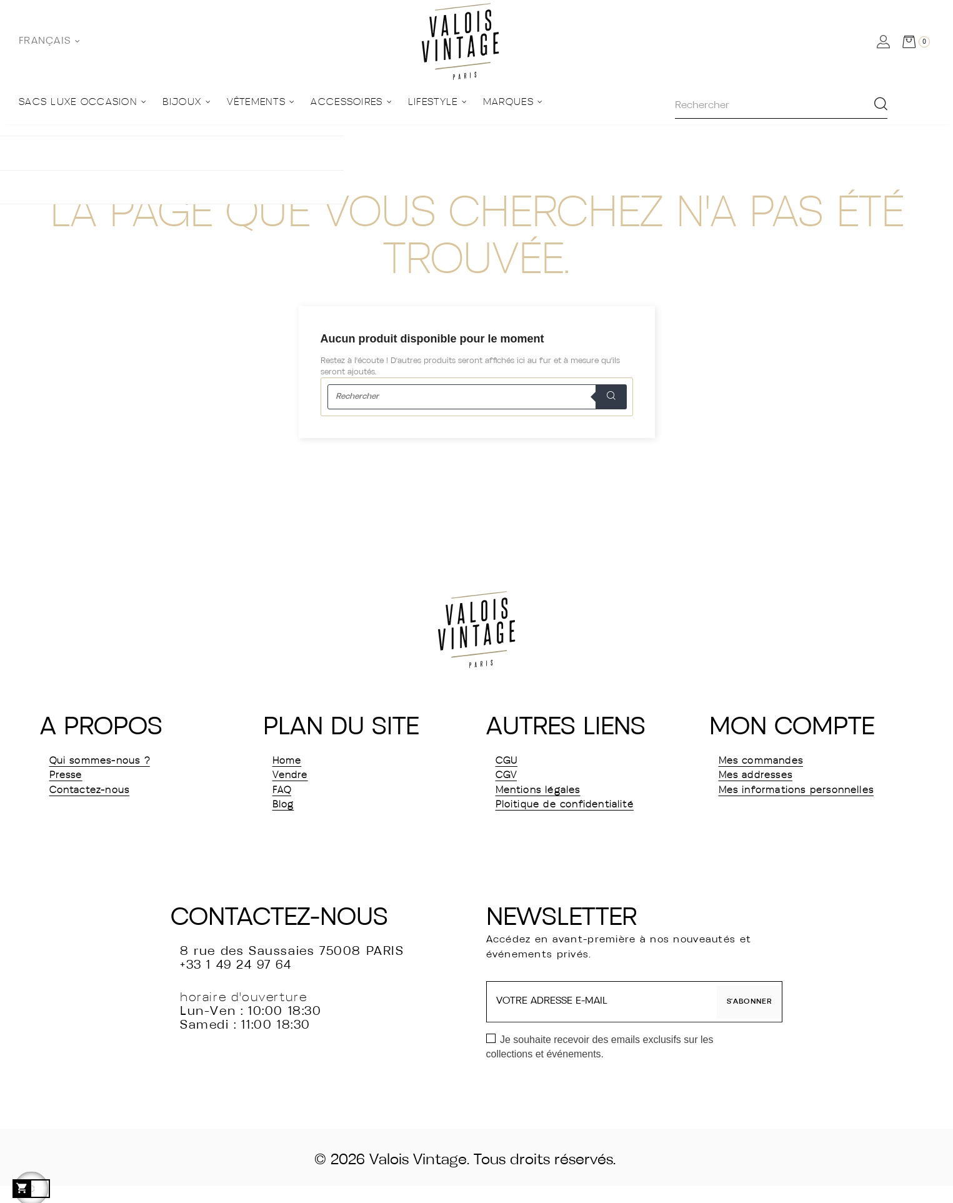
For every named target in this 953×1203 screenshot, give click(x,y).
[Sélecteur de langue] (49, 41)
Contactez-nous (102, 801)
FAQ (284, 801)
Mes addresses (766, 782)
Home (291, 763)
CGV (510, 782)
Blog (286, 820)
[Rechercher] (476, 396)
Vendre (295, 782)
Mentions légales (551, 801)
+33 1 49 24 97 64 (235, 982)
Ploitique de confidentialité (586, 820)
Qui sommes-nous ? (115, 763)
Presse (70, 782)
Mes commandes (774, 763)
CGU (511, 763)
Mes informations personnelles (776, 810)
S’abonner (744, 1018)
